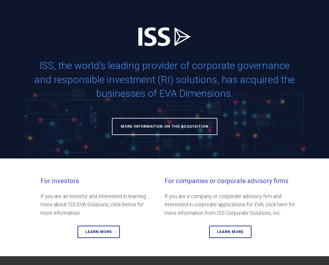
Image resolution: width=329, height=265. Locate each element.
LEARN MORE (98, 231)
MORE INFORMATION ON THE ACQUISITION (165, 126)
